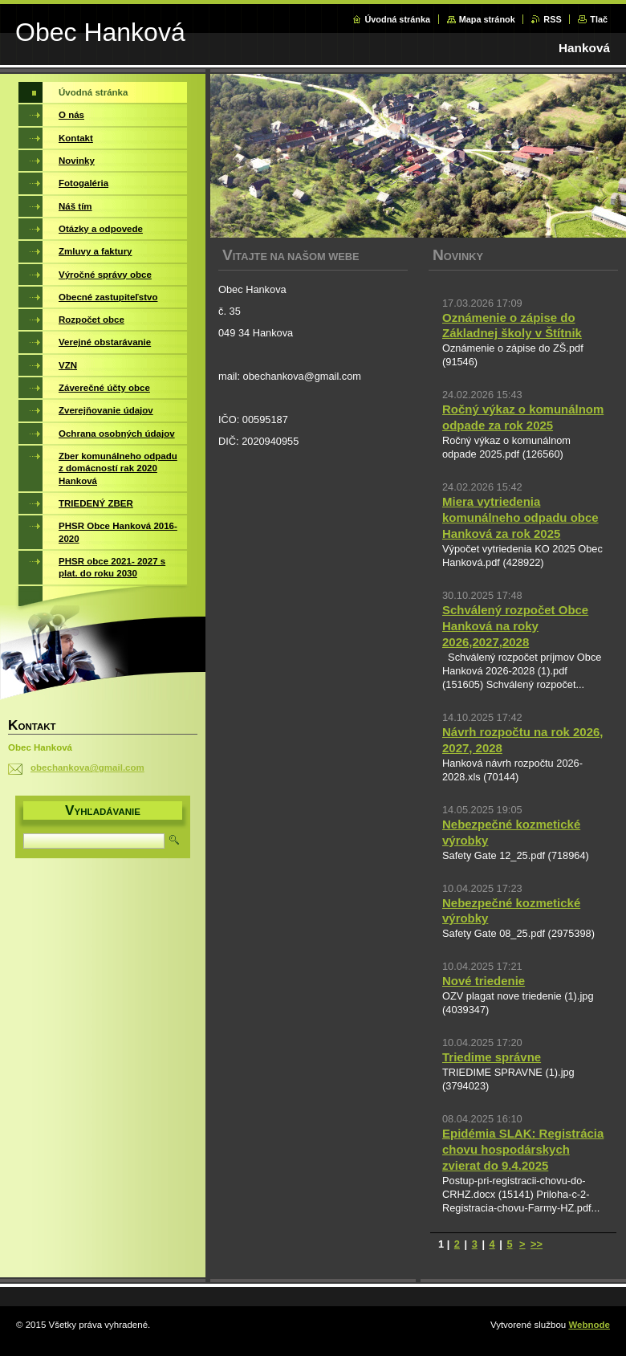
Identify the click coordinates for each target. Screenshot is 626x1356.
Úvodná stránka (397, 19)
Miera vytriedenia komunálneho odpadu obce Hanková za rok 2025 (520, 517)
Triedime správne (491, 1057)
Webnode (589, 1325)
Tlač (599, 19)
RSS (552, 19)
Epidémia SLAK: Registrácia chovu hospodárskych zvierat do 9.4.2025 (523, 1149)
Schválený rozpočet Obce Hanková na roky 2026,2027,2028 (515, 626)
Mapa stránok (487, 19)
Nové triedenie (483, 980)
